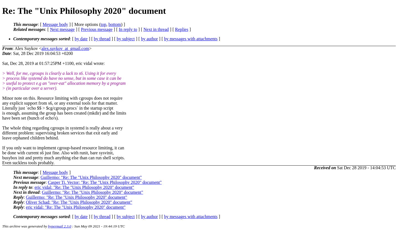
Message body (55, 24)
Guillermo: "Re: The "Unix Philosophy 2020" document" (91, 177)
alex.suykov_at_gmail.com (65, 48)
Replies (181, 29)
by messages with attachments (191, 38)
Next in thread (156, 29)
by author (149, 38)
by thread (102, 38)
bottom (114, 24)
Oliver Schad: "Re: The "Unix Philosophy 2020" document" (79, 202)
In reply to (128, 29)
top (103, 24)
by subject (126, 38)
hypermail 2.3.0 (59, 226)
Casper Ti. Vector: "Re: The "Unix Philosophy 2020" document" (105, 182)
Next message (62, 29)
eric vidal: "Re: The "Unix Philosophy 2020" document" (84, 187)
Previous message (96, 29)
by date (81, 38)
